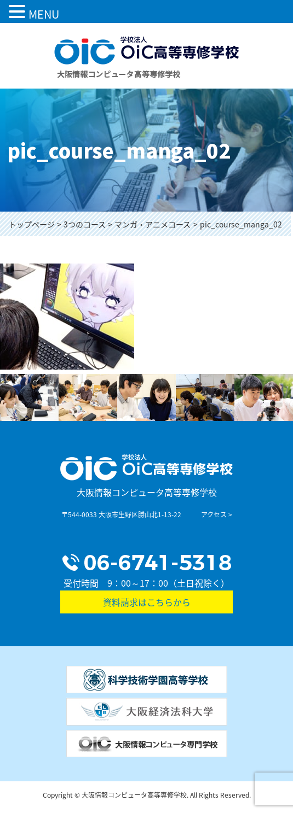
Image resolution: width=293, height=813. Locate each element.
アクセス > (216, 514)
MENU (43, 14)
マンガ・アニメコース (152, 224)
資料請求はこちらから (147, 602)
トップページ (32, 224)
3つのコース (85, 224)
